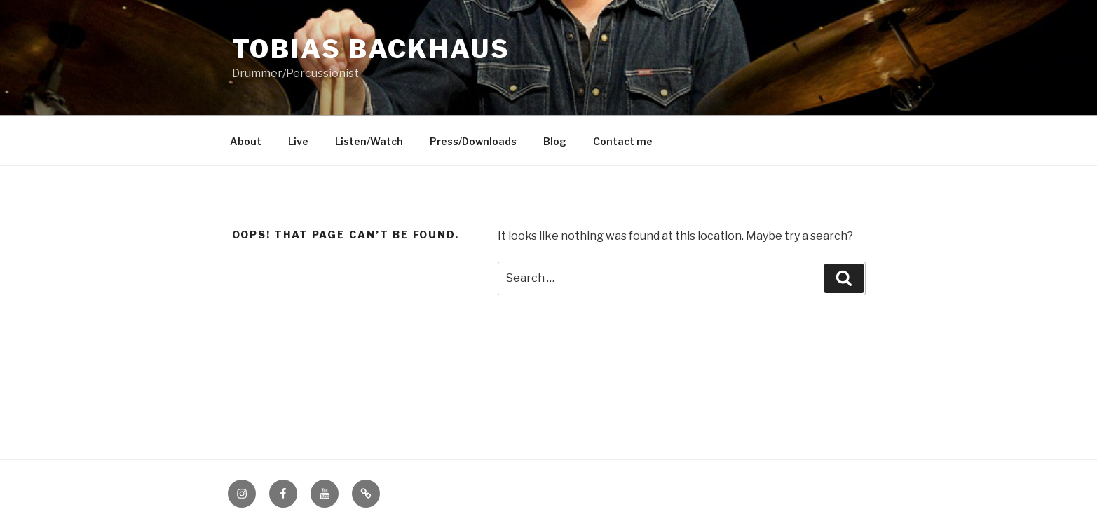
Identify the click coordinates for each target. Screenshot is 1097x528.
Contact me (623, 141)
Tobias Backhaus (371, 49)
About (245, 141)
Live (298, 141)
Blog (554, 141)
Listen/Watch (369, 141)
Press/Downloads (473, 141)
